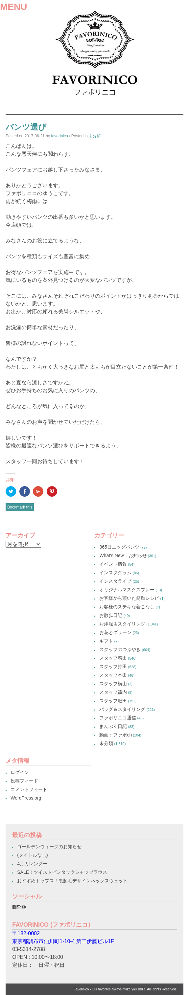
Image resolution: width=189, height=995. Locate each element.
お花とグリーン (115, 632)
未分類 (95, 136)
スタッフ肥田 (113, 700)
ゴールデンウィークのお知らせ (49, 846)
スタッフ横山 (113, 683)
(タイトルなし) (32, 855)
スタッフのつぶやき (120, 649)
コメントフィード (29, 789)
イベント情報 (113, 564)
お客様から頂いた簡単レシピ (129, 598)
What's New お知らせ (123, 555)
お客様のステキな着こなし (126, 606)
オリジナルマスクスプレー (126, 589)
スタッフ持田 (113, 666)
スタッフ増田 (113, 658)
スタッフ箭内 (113, 692)
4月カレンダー (32, 863)
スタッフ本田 (113, 675)
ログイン (20, 772)
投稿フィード (24, 780)
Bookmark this (19, 507)
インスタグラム (115, 572)
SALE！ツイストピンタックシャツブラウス (62, 872)
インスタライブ (115, 581)
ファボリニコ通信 (117, 717)
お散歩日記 (110, 615)
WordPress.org (26, 798)
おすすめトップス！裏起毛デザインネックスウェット (72, 880)
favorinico (59, 136)
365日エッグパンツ (119, 547)
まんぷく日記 (113, 726)
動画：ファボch (115, 734)
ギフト (106, 641)
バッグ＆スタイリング (122, 709)
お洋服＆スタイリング (122, 623)
